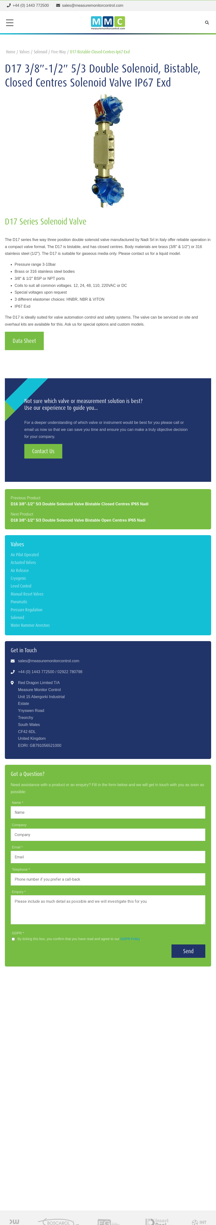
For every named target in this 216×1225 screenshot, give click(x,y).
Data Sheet (24, 341)
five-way (58, 52)
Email (16, 847)
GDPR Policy (130, 939)
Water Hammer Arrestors (30, 625)
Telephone (20, 869)
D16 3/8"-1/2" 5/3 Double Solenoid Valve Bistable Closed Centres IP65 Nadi (79, 504)
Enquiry (18, 892)
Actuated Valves (23, 562)
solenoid (40, 52)
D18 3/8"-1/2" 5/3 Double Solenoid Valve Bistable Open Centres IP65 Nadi (78, 520)
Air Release (20, 570)
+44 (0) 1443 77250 (35, 672)
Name (17, 803)
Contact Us (43, 451)
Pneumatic (19, 601)
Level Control (21, 586)
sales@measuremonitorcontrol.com (48, 661)
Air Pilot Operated (25, 554)
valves (24, 52)
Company (19, 825)
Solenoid (17, 617)
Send (188, 951)
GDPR (17, 933)
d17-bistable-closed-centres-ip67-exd (100, 52)
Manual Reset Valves (27, 594)
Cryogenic (18, 578)
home (10, 52)
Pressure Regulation (26, 609)
